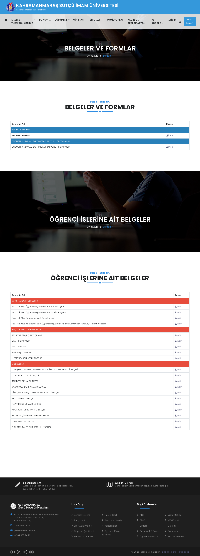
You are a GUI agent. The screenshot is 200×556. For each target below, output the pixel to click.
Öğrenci (78, 19)
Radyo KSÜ (80, 518)
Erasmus (173, 529)
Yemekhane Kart (83, 535)
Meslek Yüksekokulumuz (22, 21)
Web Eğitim (174, 513)
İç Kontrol (157, 21)
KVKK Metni (174, 518)
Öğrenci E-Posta (149, 535)
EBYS (142, 518)
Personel (45, 19)
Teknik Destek (176, 535)
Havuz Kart (111, 513)
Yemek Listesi (82, 513)
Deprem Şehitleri (84, 529)
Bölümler (61, 19)
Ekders (144, 524)
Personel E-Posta (149, 529)
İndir (169, 135)
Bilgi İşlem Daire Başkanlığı (176, 550)
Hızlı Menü (189, 21)
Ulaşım (172, 524)
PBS (142, 513)
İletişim (171, 19)
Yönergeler (111, 524)
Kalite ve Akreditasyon (136, 21)
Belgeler (95, 19)
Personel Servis (113, 518)
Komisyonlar (115, 19)
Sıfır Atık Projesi (83, 524)
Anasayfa (93, 55)
